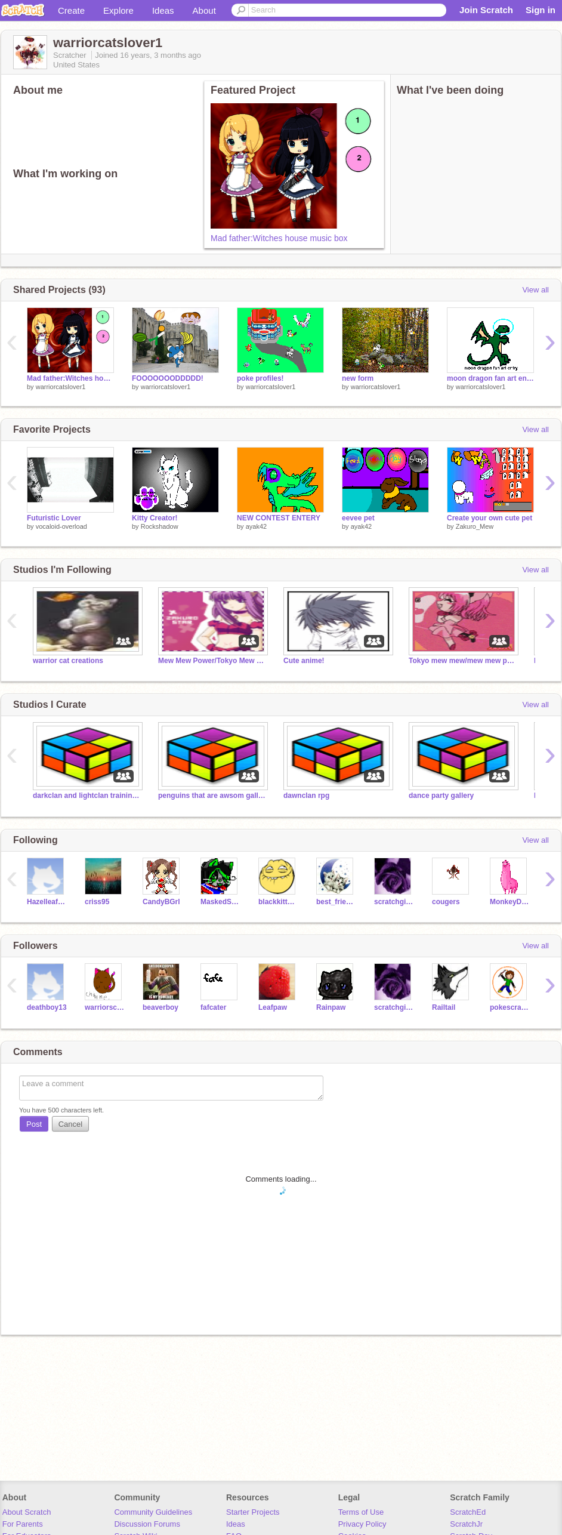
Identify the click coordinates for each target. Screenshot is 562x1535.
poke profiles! (260, 378)
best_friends (336, 902)
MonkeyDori (510, 902)
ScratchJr (466, 1523)
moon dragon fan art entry (490, 378)
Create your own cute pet (489, 518)
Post (34, 1124)
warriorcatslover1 (61, 386)
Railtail (443, 1007)
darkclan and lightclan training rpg (86, 795)
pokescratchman (510, 1007)
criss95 (97, 902)
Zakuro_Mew (475, 526)
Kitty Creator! (155, 518)
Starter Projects (253, 1512)
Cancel (70, 1124)
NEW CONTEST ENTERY (278, 518)
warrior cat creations (68, 660)
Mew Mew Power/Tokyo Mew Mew (211, 660)
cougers (446, 902)
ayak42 (256, 526)
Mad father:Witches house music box (279, 238)
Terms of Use (361, 1512)
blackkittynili (278, 902)
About (204, 10)
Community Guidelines (153, 1512)
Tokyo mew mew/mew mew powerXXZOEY (462, 660)
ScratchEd (468, 1512)
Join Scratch (486, 10)
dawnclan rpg (306, 795)
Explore (118, 10)
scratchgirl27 (394, 902)
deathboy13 (47, 1007)
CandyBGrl (161, 902)
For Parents (22, 1523)
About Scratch (26, 1512)
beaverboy (160, 1007)
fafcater (213, 1007)
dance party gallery (441, 795)
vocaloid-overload (61, 526)
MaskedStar (220, 902)
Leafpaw (272, 1007)
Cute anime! (304, 660)
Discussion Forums (147, 1523)
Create (71, 10)
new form (357, 378)
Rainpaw (330, 1007)
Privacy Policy (362, 1523)
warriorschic (105, 1007)
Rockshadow (159, 526)
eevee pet (358, 518)
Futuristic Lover (54, 518)
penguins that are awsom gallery (211, 795)
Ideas (163, 10)
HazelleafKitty (47, 902)
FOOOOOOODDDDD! (167, 378)
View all (535, 289)
